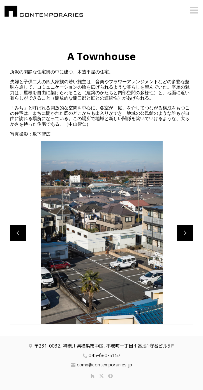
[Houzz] (92, 376)
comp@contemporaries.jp (104, 365)
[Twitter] (101, 376)
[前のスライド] (18, 233)
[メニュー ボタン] (194, 10)
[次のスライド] (185, 233)
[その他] (110, 376)
